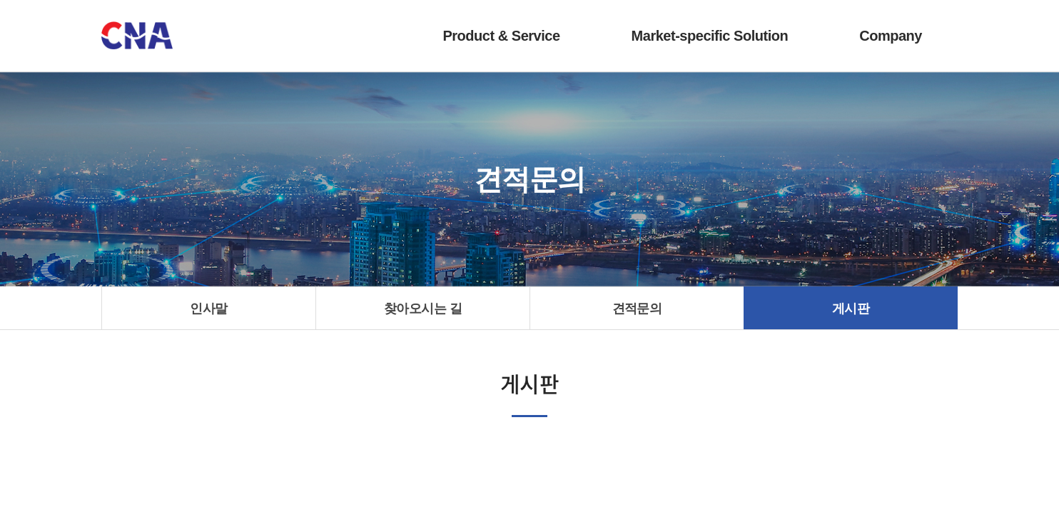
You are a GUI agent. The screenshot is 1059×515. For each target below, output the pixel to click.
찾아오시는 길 (423, 308)
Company (890, 36)
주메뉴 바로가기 (0, 0)
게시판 (850, 308)
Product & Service (500, 36)
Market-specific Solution (710, 36)
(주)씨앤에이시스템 (137, 36)
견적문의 (637, 308)
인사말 (208, 308)
